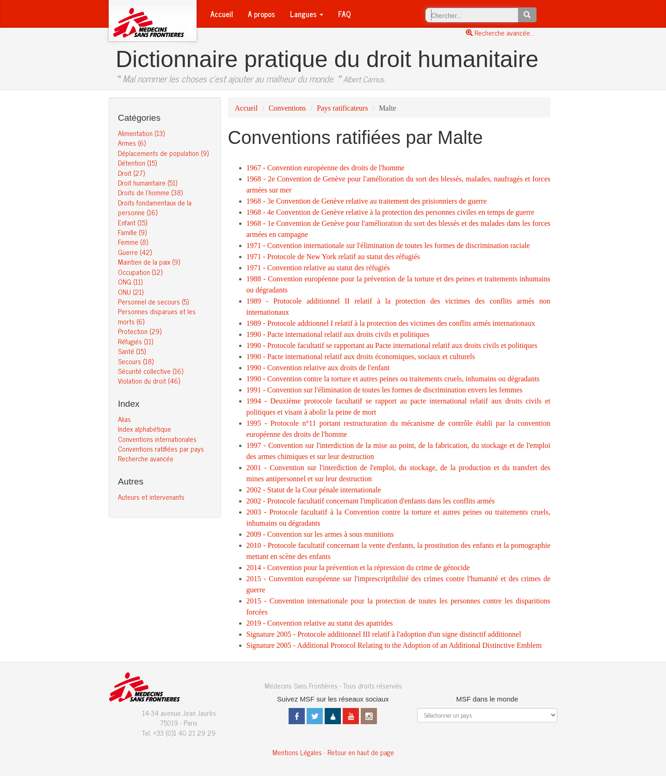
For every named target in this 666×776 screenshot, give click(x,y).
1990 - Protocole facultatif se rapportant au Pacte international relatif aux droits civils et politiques (392, 345)
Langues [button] (306, 14)
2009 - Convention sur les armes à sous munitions (320, 534)
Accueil (221, 14)
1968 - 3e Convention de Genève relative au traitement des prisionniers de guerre (367, 201)
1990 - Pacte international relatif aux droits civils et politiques (338, 334)
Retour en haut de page (360, 752)
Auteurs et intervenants (151, 497)
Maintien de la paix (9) (149, 261)
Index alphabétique (144, 429)
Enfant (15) (132, 222)
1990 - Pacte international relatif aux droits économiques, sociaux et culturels (361, 356)
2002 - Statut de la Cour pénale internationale (314, 490)
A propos (261, 14)
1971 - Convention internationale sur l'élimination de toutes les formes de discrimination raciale (388, 245)
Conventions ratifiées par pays (161, 448)
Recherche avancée (145, 458)
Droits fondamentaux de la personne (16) (154, 207)
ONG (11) (130, 281)
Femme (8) (133, 242)
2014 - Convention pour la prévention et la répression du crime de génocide (358, 567)
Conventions (287, 108)
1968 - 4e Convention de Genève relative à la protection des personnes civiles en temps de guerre (391, 212)
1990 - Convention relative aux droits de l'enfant (318, 368)
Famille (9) (132, 232)
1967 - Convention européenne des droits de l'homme (326, 168)
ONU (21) (130, 292)
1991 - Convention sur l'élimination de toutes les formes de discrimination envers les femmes (385, 390)
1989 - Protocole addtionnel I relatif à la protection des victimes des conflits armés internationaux (391, 323)
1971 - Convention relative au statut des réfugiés (318, 268)
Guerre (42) (135, 252)
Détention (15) (137, 162)
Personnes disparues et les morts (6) (157, 316)
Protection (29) (139, 331)
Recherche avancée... (500, 32)
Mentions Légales (297, 752)
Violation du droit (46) (149, 380)
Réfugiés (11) (135, 341)
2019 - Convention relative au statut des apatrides (320, 623)
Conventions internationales (157, 439)
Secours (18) (136, 361)
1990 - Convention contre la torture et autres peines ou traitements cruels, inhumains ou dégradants (393, 379)
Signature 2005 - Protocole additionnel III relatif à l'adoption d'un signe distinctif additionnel (384, 634)
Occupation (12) (140, 272)
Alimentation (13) (141, 133)
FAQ (344, 14)
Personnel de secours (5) (153, 301)
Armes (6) (132, 143)
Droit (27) (131, 173)
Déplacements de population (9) (163, 153)
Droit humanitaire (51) (147, 182)
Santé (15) (132, 351)
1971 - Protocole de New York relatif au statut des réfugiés (333, 257)
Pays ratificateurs (342, 108)
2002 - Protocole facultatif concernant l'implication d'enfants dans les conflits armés (371, 501)
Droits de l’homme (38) (150, 192)
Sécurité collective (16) (150, 371)
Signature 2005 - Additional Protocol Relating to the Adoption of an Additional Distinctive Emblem (394, 645)
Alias (124, 419)
